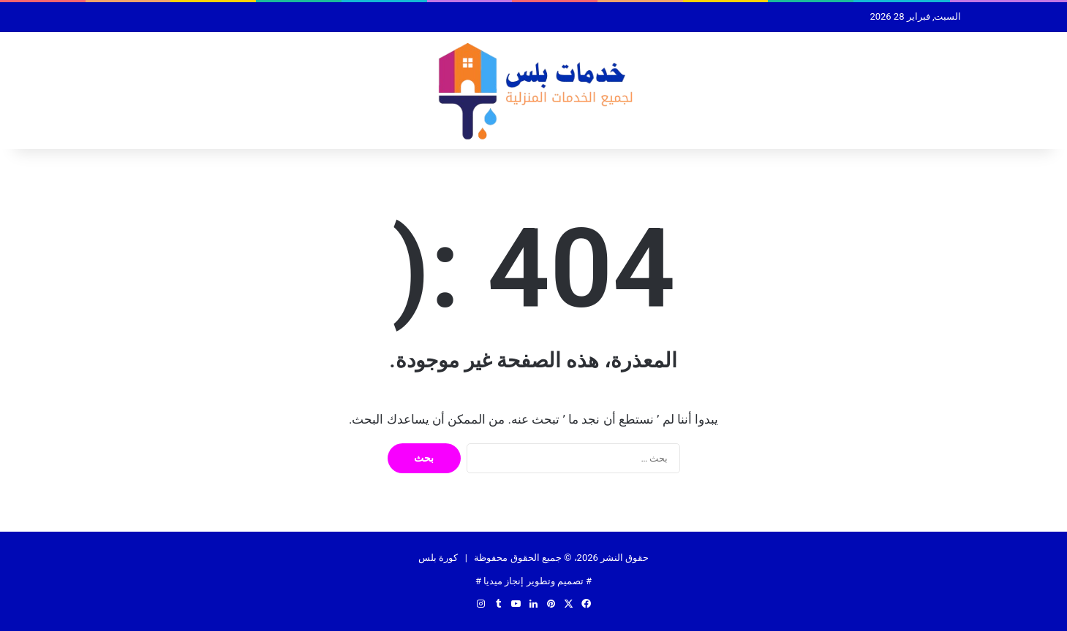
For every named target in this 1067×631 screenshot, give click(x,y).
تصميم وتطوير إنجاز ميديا (533, 580)
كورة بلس (438, 557)
